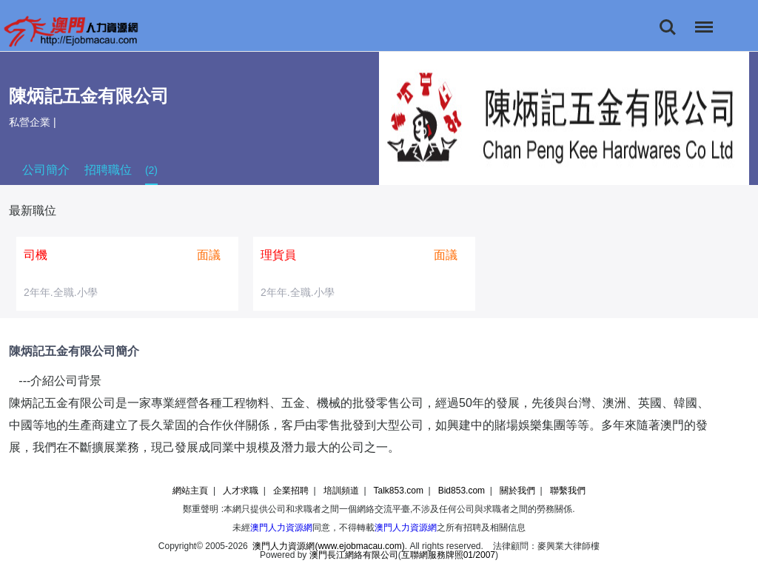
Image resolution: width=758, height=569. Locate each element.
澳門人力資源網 (281, 527)
